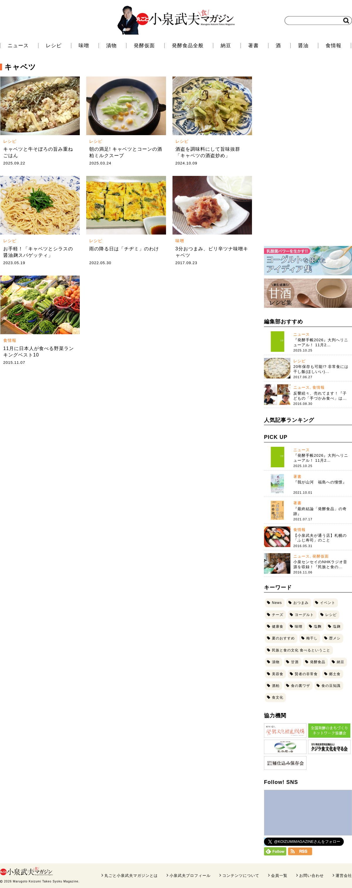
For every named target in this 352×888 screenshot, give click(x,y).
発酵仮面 (144, 45)
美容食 (277, 674)
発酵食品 (317, 662)
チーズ (277, 615)
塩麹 (337, 626)
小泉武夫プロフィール (190, 875)
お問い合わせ (311, 875)
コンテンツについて (240, 875)
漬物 (111, 45)
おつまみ (301, 603)
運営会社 (344, 875)
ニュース (18, 45)
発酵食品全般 (188, 45)
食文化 (277, 697)
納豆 (226, 45)
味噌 (84, 45)
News (277, 603)
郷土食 (335, 674)
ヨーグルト (304, 615)
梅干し (312, 638)
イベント (327, 603)
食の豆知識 (331, 686)
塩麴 (317, 626)
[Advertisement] (314, 152)
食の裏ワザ (300, 686)
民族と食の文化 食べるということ (301, 650)
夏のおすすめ (283, 638)
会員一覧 (279, 875)
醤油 (303, 45)
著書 (253, 45)
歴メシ (335, 638)
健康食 (277, 626)
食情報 (333, 45)
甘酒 (295, 662)
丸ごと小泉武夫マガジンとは (131, 875)
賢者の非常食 (306, 674)
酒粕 (276, 686)
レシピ (54, 45)
